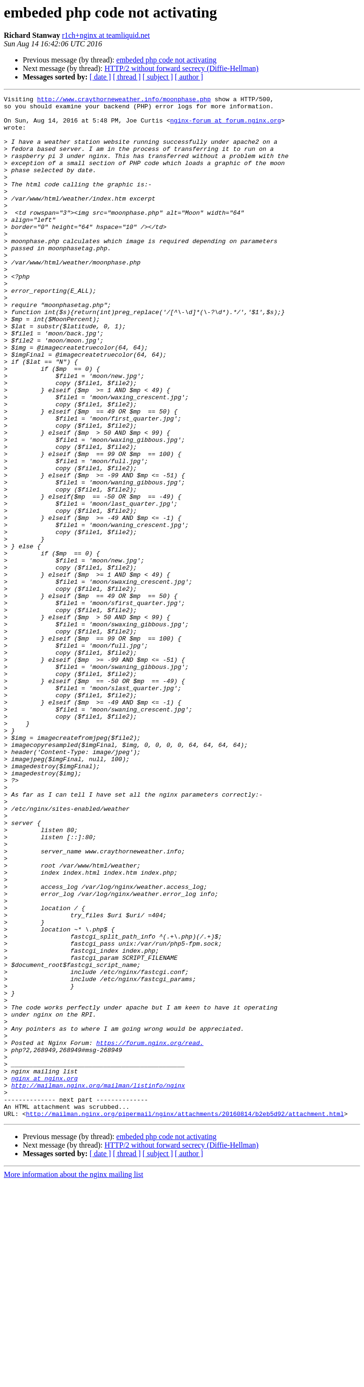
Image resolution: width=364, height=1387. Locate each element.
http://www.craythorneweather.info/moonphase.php (124, 100)
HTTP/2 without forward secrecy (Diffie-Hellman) (181, 68)
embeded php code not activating (166, 60)
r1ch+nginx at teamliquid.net (106, 35)
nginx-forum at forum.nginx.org (225, 126)
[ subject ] (158, 77)
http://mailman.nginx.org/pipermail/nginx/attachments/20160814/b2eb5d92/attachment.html (185, 1318)
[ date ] (100, 77)
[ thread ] (127, 77)
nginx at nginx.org (44, 1275)
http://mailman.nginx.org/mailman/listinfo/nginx (98, 1284)
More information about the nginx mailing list (73, 1379)
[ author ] (189, 77)
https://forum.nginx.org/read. (149, 1233)
